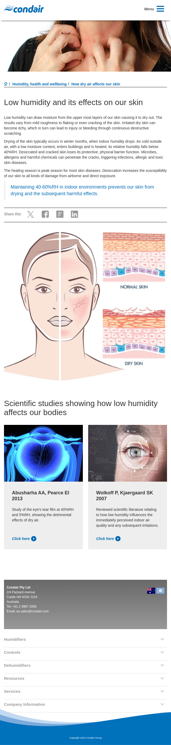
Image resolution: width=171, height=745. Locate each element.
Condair (24, 9)
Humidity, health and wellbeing (39, 84)
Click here (24, 538)
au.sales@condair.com (32, 611)
